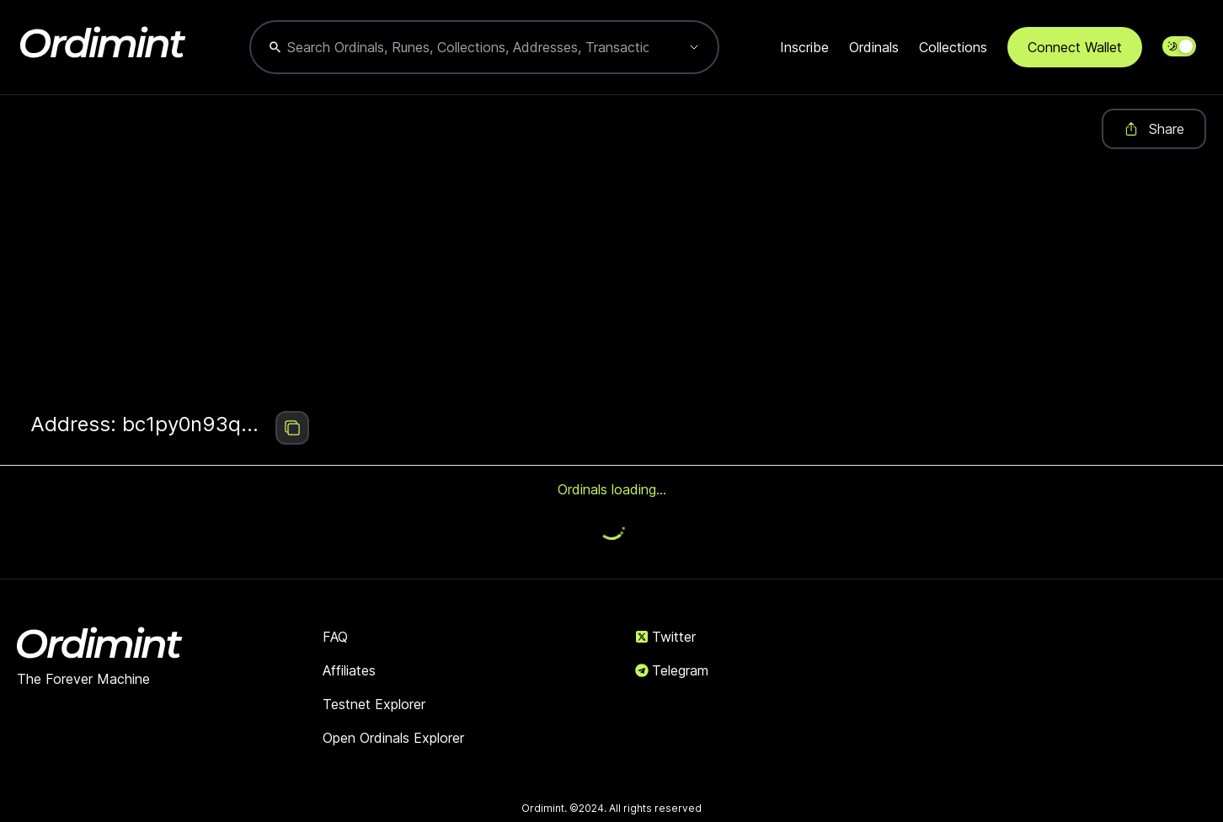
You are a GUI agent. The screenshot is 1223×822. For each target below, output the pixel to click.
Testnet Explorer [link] (374, 704)
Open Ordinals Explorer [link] (393, 737)
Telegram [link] (671, 670)
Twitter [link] (665, 636)
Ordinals (874, 47)
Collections (953, 47)
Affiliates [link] (349, 670)
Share (1154, 128)
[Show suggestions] (694, 47)
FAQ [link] (335, 636)
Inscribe (804, 47)
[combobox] (468, 47)
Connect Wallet (1075, 47)
